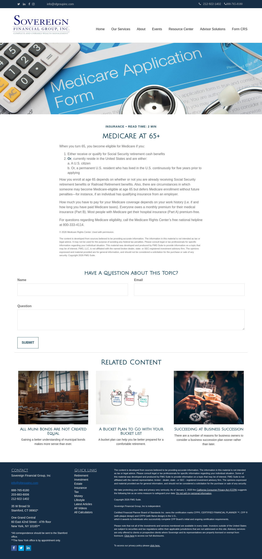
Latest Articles (83, 504)
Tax (76, 491)
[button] (121, 25)
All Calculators (83, 512)
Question (24, 306)
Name (21, 280)
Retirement (81, 475)
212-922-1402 (210, 4)
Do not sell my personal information (193, 493)
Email (138, 280)
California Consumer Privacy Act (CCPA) (217, 490)
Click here (129, 536)
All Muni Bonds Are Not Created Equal (53, 431)
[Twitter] (18, 4)
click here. (155, 545)
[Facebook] (29, 4)
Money (78, 496)
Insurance (80, 487)
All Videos (80, 508)
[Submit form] (27, 342)
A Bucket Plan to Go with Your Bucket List (131, 431)
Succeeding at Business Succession (208, 429)
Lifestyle (79, 500)
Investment (81, 479)
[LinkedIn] (24, 4)
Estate (78, 483)
